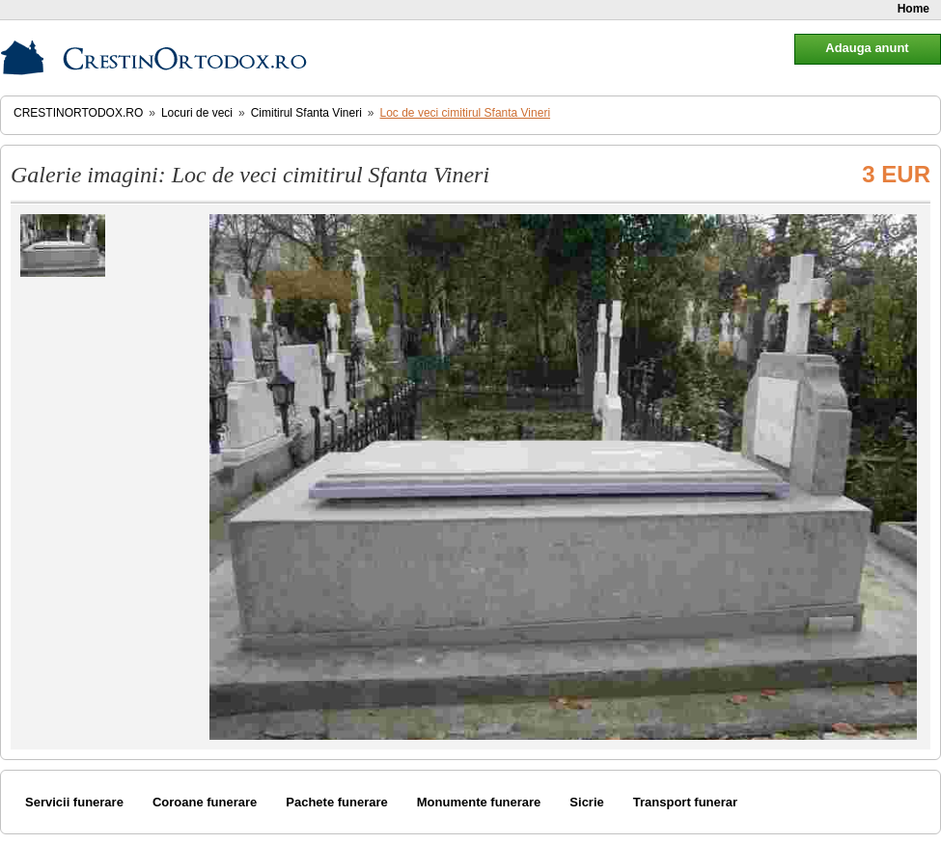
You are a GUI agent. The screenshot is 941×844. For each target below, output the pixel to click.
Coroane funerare (204, 802)
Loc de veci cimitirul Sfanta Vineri (465, 113)
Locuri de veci (197, 113)
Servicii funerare (74, 802)
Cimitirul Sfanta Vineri (306, 113)
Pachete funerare (337, 802)
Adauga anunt (866, 48)
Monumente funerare (479, 802)
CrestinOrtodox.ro (78, 113)
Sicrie (586, 802)
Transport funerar (685, 802)
